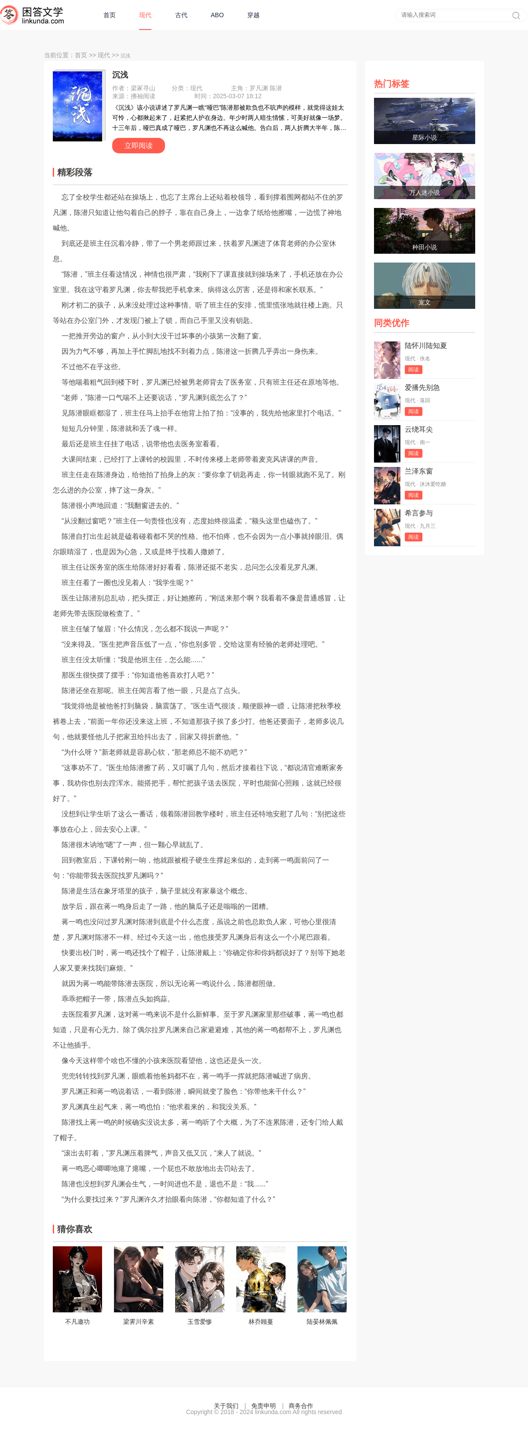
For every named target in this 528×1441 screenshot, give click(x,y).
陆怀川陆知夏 (426, 345)
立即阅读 (139, 145)
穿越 (253, 15)
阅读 (413, 370)
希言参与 (419, 513)
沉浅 (120, 74)
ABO (217, 15)
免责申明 (263, 1405)
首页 (109, 15)
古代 (181, 15)
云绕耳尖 (419, 429)
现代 (145, 15)
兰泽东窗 (419, 471)
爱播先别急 (422, 387)
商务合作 (301, 1405)
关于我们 (226, 1405)
